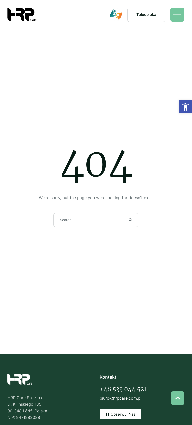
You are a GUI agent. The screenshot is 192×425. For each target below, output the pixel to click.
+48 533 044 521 (123, 389)
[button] (147, 15)
